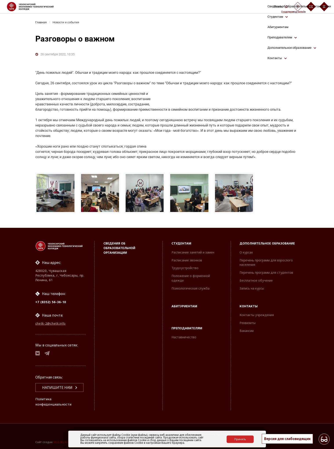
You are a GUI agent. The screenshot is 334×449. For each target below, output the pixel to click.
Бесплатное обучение (256, 279)
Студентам (181, 242)
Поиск (281, 6)
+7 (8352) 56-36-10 (50, 300)
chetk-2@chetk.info (50, 322)
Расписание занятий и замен (193, 251)
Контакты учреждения (257, 313)
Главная (41, 22)
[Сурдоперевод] (297, 6)
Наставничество (184, 335)
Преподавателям (187, 327)
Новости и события (67, 22)
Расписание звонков (187, 259)
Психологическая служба (190, 287)
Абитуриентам (184, 304)
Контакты (249, 304)
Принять (240, 439)
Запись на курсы (252, 287)
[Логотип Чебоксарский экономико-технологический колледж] (34, 7)
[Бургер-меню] (324, 6)
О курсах (246, 251)
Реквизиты (248, 321)
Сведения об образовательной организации (119, 246)
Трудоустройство (185, 266)
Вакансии (247, 329)
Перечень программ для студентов (266, 271)
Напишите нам (57, 387)
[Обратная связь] (311, 6)
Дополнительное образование (267, 242)
